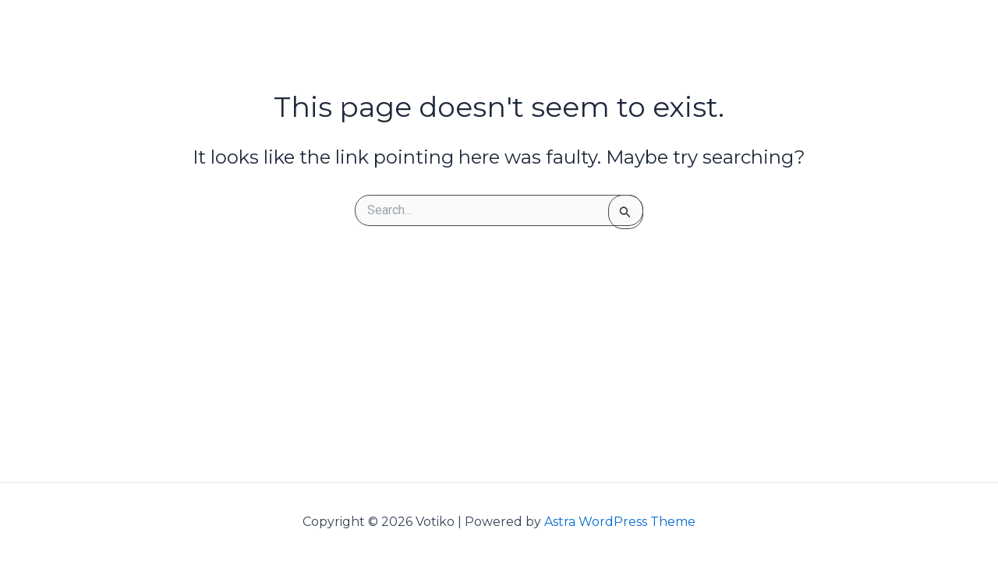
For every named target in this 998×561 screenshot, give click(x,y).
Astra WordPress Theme (619, 521)
